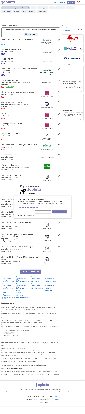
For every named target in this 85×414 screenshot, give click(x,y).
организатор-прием (10, 158)
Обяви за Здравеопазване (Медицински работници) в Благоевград (49, 295)
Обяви (42, 404)
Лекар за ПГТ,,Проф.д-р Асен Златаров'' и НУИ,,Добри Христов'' (20, 240)
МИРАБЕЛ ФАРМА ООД (47, 152)
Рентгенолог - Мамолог (12, 49)
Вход (70, 2)
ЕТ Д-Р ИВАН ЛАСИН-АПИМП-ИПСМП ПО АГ (47, 84)
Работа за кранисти (66, 30)
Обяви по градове (62, 400)
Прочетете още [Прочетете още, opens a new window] (35, 205)
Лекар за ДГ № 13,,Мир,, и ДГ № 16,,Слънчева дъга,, (16, 265)
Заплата (17, 11)
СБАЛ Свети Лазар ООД (47, 98)
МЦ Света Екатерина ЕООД (47, 160)
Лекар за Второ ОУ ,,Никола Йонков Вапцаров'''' (18, 228)
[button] (42, 207)
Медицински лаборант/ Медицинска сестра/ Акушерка (18, 70)
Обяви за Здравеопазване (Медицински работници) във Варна (36, 287)
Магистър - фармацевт (12, 168)
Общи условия (27, 398)
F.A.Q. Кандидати (26, 400)
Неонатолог (7, 115)
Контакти (63, 398)
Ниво (53, 8)
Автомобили (36, 404)
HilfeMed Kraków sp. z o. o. (47, 109)
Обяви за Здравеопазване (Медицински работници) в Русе (7, 294)
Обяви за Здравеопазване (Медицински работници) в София (8, 287)
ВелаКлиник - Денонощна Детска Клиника (47, 43)
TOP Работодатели (45, 400)
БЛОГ (20, 400)
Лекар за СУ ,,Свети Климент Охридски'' (14, 253)
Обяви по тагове (71, 400)
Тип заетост (62, 8)
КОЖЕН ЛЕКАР (8, 59)
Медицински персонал (12, 135)
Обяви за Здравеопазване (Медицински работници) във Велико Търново (9, 304)
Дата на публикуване (29, 11)
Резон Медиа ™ (45, 410)
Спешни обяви (44, 11)
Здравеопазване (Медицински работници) (15, 8)
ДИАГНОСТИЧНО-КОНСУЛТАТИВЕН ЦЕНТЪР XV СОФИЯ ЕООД (46, 141)
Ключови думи (43, 8)
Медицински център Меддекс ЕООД (47, 51)
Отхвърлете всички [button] (42, 212)
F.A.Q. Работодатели (35, 400)
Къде (33, 8)
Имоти (29, 404)
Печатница (49, 404)
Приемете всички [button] (59, 212)
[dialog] (42, 207)
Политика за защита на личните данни (46, 398)
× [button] (68, 197)
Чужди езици (6, 11)
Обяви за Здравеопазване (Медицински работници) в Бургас (50, 287)
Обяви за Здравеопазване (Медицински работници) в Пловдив (22, 287)
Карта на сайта (54, 400)
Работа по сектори (9, 400)
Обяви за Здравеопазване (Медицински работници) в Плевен (36, 294)
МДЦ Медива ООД (47, 61)
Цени (20, 398)
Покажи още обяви (31, 280)
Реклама (78, 400)
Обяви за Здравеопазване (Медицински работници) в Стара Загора (21, 295)
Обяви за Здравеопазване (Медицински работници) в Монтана (22, 303)
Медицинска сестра (10, 81)
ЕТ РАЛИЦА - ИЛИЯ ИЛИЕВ (47, 173)
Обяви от (72, 8)
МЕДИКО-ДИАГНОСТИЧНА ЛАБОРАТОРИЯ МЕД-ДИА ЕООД (47, 75)
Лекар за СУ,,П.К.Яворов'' (13, 179)
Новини (56, 404)
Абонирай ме (32, 34)
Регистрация (59, 2)
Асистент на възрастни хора (14, 103)
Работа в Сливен (65, 27)
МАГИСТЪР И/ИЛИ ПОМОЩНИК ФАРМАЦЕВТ (16, 147)
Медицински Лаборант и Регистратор (19, 40)
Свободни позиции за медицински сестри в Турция (72, 29)
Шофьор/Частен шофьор (13, 125)
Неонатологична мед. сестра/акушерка (20, 93)
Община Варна (47, 184)
